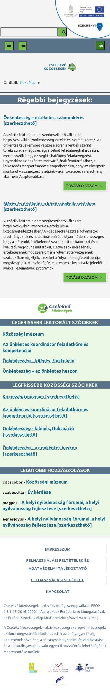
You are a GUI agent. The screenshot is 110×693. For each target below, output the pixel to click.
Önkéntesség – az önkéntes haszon (40, 371)
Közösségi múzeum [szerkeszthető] (41, 396)
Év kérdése (39, 492)
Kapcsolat (58, 591)
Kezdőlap (27, 83)
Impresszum (57, 549)
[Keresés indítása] (62, 31)
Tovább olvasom (84, 186)
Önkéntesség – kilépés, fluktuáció (39, 360)
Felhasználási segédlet (57, 580)
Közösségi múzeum (23, 334)
